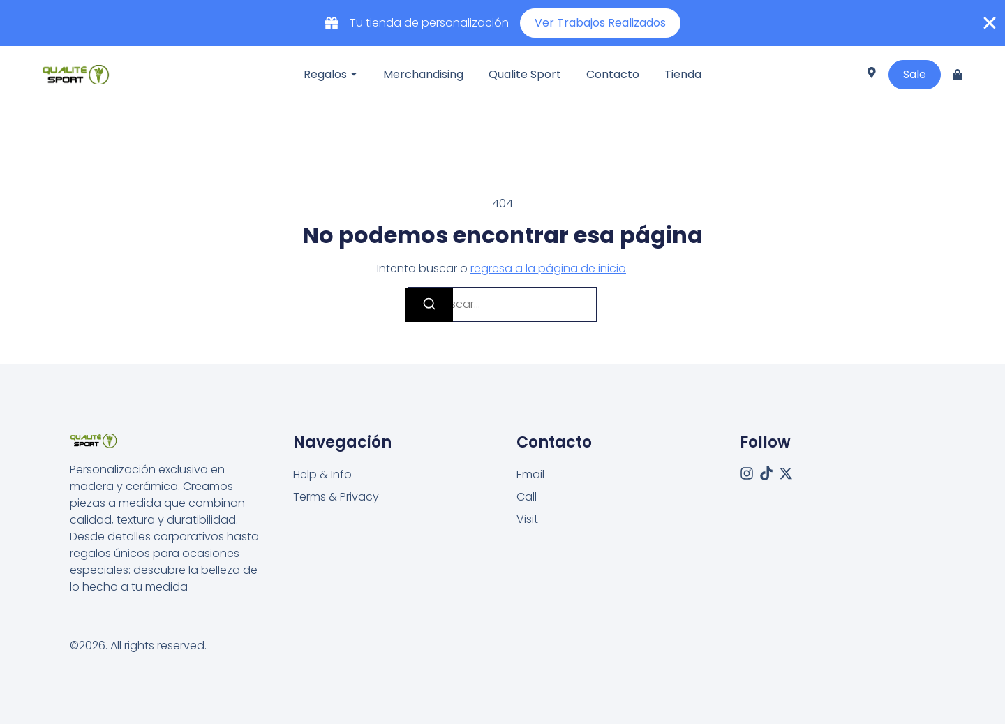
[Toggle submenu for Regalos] (352, 74)
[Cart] (957, 74)
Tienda (682, 74)
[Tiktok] (766, 473)
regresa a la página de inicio (548, 268)
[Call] (526, 497)
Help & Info (322, 474)
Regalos (325, 74)
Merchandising (423, 74)
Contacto (612, 74)
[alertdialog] (502, 23)
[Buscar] (429, 305)
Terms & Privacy (336, 497)
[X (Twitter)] (786, 473)
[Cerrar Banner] (989, 23)
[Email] (530, 474)
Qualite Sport (525, 74)
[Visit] (871, 74)
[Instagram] (747, 473)
